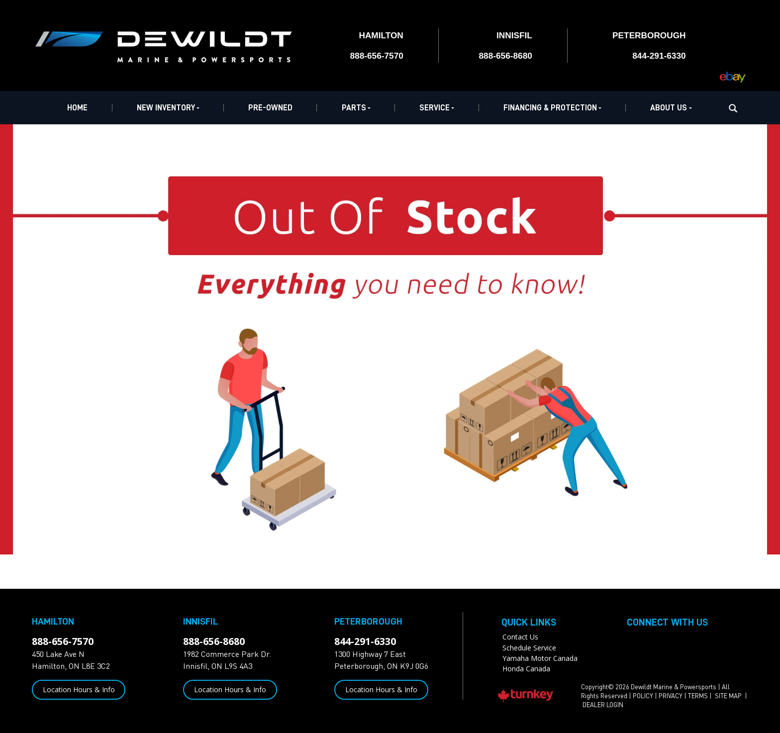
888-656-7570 (63, 641)
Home (77, 107)
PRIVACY (670, 696)
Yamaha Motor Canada (540, 658)
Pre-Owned (270, 107)
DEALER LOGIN (603, 705)
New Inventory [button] (168, 107)
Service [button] (436, 107)
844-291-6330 (365, 641)
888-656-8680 (214, 641)
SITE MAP (729, 696)
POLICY (643, 696)
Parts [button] (356, 107)
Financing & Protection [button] (552, 107)
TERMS (698, 696)
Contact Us (520, 636)
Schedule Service (529, 647)
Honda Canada (526, 668)
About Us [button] (670, 107)
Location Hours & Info (79, 689)
